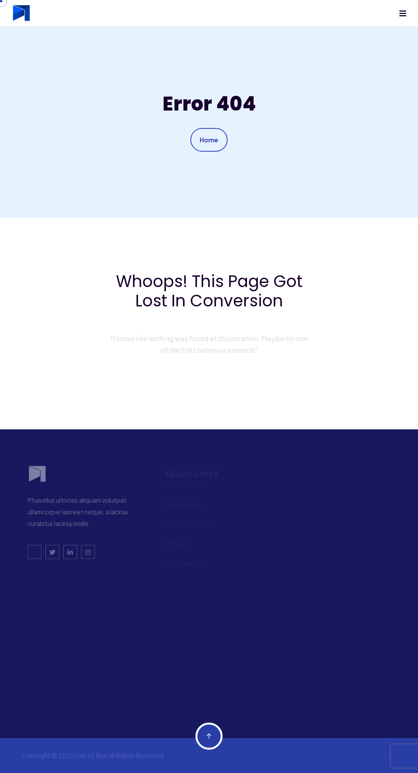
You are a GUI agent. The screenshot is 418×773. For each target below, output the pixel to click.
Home (209, 140)
